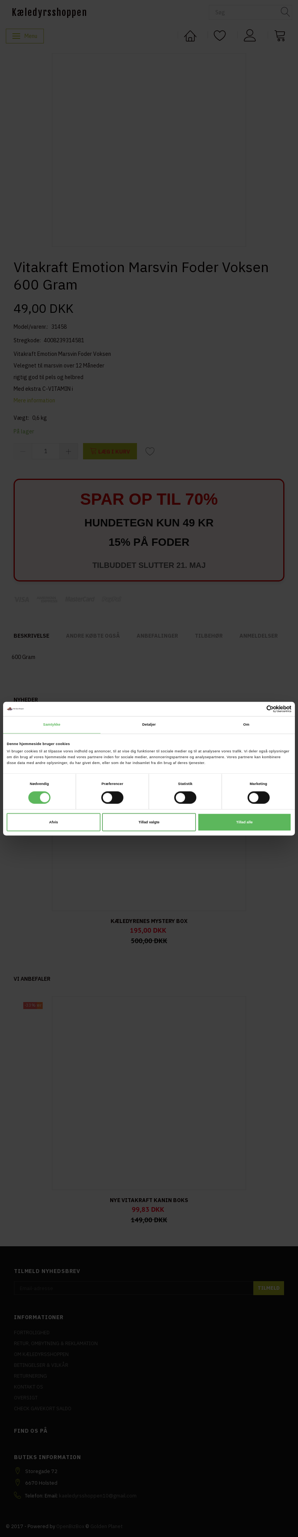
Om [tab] (246, 725)
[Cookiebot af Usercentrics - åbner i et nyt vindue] (257, 708)
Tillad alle (244, 822)
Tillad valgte (149, 822)
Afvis (53, 822)
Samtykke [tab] (52, 725)
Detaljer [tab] (149, 725)
